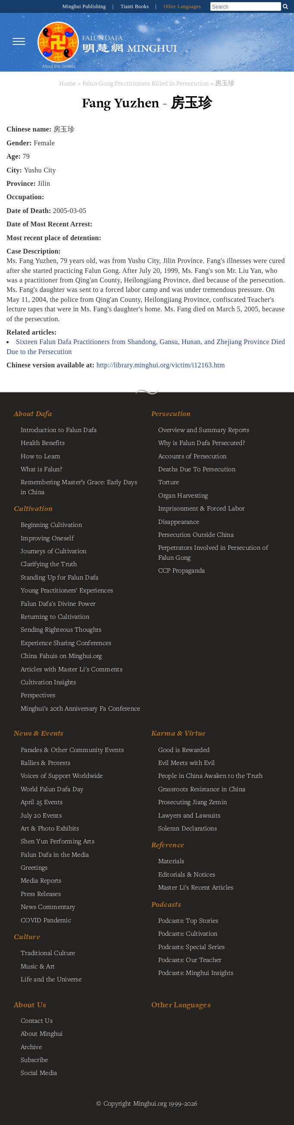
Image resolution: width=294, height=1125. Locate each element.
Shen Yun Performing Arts (57, 841)
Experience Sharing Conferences (66, 642)
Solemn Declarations (187, 828)
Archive (31, 1046)
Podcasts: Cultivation (188, 933)
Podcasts (166, 904)
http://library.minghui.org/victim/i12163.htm (161, 365)
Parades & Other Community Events (72, 749)
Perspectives (38, 694)
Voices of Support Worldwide (62, 775)
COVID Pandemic (46, 919)
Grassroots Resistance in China (202, 788)
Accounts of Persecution (192, 455)
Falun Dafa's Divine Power (58, 603)
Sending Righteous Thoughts (61, 629)
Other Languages (182, 6)
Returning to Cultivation (55, 616)
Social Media (39, 1072)
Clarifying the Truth (49, 563)
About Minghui (42, 1033)
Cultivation (33, 508)
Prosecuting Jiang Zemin (192, 801)
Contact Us (37, 1020)
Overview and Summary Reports (204, 429)
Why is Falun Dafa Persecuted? (201, 442)
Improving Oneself (47, 537)
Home (67, 83)
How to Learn (40, 455)
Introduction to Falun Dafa (59, 429)
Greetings (34, 867)
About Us (30, 1004)
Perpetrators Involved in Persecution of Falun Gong (213, 552)
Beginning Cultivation (51, 524)
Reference (168, 845)
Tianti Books (135, 6)
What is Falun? (41, 468)
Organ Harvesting (183, 495)
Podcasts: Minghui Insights (196, 972)
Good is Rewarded (184, 749)
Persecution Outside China (196, 534)
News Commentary (48, 906)
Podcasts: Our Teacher (190, 959)
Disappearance (179, 521)
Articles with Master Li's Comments (71, 668)
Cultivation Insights (48, 681)
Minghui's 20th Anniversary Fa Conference (81, 708)
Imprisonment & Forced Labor (201, 508)
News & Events (39, 733)
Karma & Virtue (178, 733)
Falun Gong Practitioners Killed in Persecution (146, 83)
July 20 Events (41, 815)
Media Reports (41, 880)
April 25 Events (42, 801)
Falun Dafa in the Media (55, 854)
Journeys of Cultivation (54, 550)
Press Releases (41, 893)
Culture (27, 936)
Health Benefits (43, 442)
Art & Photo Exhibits (50, 828)
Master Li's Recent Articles (196, 887)
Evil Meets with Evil (186, 762)
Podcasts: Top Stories (188, 920)
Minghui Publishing (85, 6)
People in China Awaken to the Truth (210, 775)
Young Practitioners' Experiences (67, 590)
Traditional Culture (48, 952)
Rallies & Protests (45, 762)
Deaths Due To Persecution (196, 468)
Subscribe (34, 1059)
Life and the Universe (51, 979)
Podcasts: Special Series (191, 946)
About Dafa (33, 413)
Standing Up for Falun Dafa (60, 577)
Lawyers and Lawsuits (189, 815)
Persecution (171, 413)
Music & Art (38, 966)
